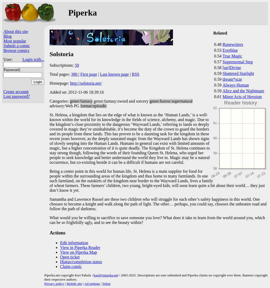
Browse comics (16, 50)
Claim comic (71, 266)
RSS (135, 74)
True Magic (232, 56)
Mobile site (74, 284)
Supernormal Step (238, 62)
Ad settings (92, 284)
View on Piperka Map (78, 252)
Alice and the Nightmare (243, 91)
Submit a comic (16, 46)
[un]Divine (232, 67)
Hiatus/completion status (81, 262)
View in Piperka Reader (80, 247)
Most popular (14, 41)
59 (77, 65)
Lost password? (16, 96)
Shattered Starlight (238, 73)
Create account (16, 91)
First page (88, 74)
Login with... (33, 59)
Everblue (230, 50)
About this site (15, 31)
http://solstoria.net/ (86, 83)
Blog (7, 36)
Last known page (114, 74)
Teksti (106, 284)
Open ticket (70, 257)
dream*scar (232, 79)
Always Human (236, 85)
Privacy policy (54, 284)
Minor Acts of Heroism (242, 96)
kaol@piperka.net (106, 275)
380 (75, 74)
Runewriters (233, 44)
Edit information (74, 243)
